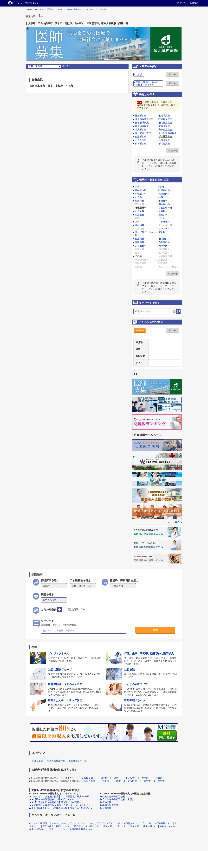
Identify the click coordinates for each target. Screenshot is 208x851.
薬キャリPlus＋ (37, 829)
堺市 (116, 778)
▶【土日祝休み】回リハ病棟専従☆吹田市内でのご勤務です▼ (60, 808)
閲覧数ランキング (78, 760)
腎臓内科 (139, 242)
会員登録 (194, 3)
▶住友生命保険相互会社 (112, 796)
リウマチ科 (164, 228)
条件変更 (140, 330)
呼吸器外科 (140, 207)
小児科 (138, 197)
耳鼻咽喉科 (164, 221)
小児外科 (139, 211)
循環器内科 (164, 193)
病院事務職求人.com (82, 829)
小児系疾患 (140, 140)
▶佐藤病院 (105, 808)
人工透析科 (140, 245)
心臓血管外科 (165, 207)
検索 (155, 630)
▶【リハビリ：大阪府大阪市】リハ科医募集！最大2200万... (60, 796)
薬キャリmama (167, 826)
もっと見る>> (175, 522)
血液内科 (139, 238)
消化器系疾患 (165, 122)
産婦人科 (163, 214)
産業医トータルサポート (86, 826)
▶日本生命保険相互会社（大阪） (117, 799)
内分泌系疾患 (165, 129)
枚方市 (159, 778)
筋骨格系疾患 (142, 126)
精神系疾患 (140, 143)
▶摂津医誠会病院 (109, 805)
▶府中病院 (105, 802)
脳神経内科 (140, 190)
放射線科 (139, 225)
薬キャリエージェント (114, 826)
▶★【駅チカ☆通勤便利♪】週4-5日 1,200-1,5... (54, 799)
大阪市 (103, 778)
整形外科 (139, 200)
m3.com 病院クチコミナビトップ (80, 9)
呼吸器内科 (164, 190)
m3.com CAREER (38, 823)
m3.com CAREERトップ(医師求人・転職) (44, 9)
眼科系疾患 (164, 115)
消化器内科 (140, 193)
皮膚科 (161, 211)
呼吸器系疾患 (165, 119)
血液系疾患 (140, 136)
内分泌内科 (164, 242)
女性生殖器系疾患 (167, 133)
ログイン (181, 3)
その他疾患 (164, 143)
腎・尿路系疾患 (143, 133)
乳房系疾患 (140, 129)
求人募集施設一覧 (56, 760)
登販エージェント (58, 829)
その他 (138, 256)
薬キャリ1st (149, 826)
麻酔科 (161, 232)
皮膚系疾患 (164, 126)
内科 (137, 186)
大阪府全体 (87, 778)
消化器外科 (164, 238)
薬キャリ (134, 826)
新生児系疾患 (165, 136)
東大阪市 (130, 778)
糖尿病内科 (164, 245)
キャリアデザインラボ (101, 823)
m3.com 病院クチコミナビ (130, 823)
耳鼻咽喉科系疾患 (144, 119)
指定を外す (173, 74)
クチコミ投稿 (36, 760)
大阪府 (139, 74)
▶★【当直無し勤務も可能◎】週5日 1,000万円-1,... (56, 802)
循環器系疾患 (142, 122)
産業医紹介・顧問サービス (56, 826)
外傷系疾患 (164, 140)
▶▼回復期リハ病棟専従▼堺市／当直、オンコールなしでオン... (62, 805)
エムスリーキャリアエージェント (69, 823)
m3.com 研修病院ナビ (159, 823)
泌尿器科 (139, 214)
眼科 (137, 221)
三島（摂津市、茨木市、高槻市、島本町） (148, 83)
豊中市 (145, 778)
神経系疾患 (140, 115)
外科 (160, 197)
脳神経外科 (164, 204)
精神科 (161, 186)
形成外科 (163, 200)
